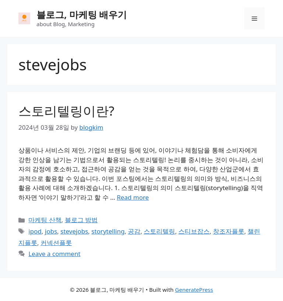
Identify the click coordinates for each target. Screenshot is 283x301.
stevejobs (74, 231)
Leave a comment (54, 253)
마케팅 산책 (44, 220)
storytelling (108, 231)
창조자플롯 (228, 231)
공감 (134, 231)
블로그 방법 (81, 220)
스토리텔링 (159, 231)
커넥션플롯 (56, 242)
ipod (35, 231)
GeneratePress (194, 289)
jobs (51, 231)
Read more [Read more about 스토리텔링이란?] (133, 197)
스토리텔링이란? (66, 110)
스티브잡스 (194, 231)
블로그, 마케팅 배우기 (81, 14)
